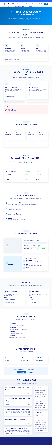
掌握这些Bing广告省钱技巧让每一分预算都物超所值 (41, 415)
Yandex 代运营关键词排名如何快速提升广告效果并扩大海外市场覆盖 (41, 420)
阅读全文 (29, 393)
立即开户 (46, 3)
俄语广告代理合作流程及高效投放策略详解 (41, 422)
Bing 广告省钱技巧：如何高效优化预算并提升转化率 (41, 430)
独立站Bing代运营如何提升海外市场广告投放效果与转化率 (17, 409)
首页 (5, 6)
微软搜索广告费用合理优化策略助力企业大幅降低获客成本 (41, 418)
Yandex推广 (28, 369)
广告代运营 (8, 6)
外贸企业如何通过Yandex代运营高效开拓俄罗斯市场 (41, 407)
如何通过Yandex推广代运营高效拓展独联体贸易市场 (41, 400)
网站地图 (48, 0)
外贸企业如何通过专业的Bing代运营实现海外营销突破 (16, 428)
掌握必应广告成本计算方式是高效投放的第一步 (41, 417)
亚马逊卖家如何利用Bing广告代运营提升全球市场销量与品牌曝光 (41, 392)
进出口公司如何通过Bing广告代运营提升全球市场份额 (41, 403)
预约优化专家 (31, 372)
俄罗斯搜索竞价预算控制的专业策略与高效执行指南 (41, 424)
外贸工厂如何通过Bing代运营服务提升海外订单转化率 (41, 401)
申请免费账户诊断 (22, 372)
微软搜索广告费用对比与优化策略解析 (41, 428)
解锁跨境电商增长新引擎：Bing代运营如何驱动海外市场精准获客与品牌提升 (41, 390)
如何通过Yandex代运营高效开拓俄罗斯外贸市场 (15, 419)
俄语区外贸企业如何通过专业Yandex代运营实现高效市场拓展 (40, 405)
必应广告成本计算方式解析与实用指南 (41, 426)
